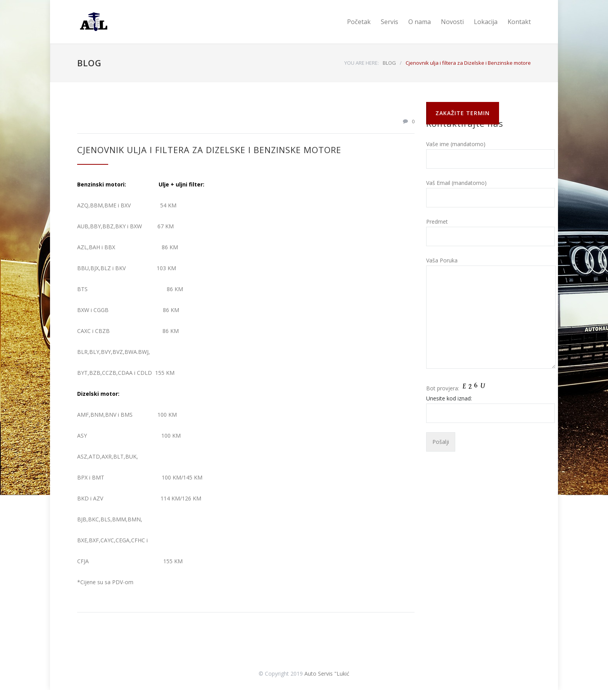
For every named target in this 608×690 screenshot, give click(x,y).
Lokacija (485, 21)
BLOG (89, 63)
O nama (419, 21)
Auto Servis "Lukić (326, 673)
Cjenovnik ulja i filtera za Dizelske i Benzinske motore (209, 149)
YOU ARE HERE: (361, 62)
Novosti (452, 21)
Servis (389, 21)
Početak (359, 21)
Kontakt (519, 21)
